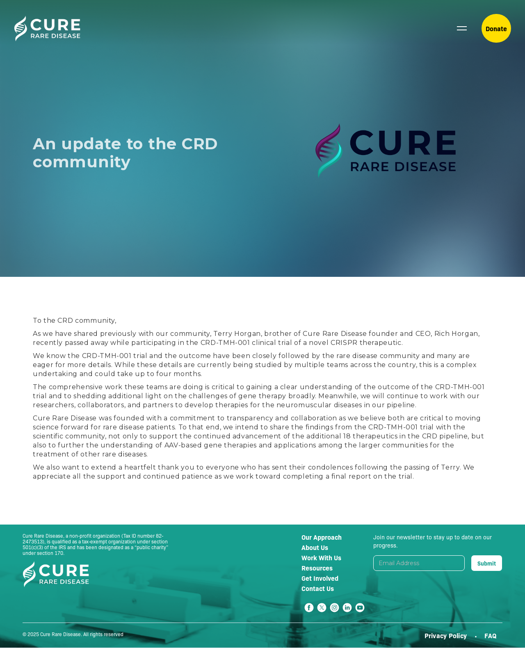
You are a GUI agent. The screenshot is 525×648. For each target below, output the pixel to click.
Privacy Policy (447, 635)
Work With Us (321, 557)
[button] (462, 28)
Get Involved (319, 578)
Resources (317, 568)
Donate (496, 28)
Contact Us (317, 588)
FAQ (490, 635)
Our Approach (321, 537)
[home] (47, 28)
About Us (314, 547)
